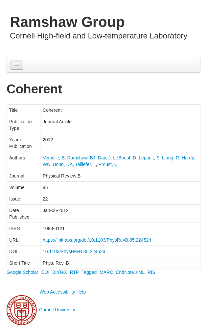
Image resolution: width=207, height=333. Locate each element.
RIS (151, 272)
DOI (45, 272)
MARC (106, 272)
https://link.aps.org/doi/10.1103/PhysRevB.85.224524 (97, 240)
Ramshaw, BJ (81, 157)
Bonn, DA (63, 164)
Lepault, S (149, 157)
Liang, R (170, 157)
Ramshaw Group (67, 22)
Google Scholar (22, 272)
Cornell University (57, 310)
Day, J (104, 157)
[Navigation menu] (16, 65)
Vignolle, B (54, 157)
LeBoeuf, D (124, 157)
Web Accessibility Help (63, 292)
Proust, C (107, 164)
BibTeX (59, 272)
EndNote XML (130, 272)
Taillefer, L (85, 164)
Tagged (89, 272)
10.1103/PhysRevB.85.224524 (74, 251)
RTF (74, 272)
